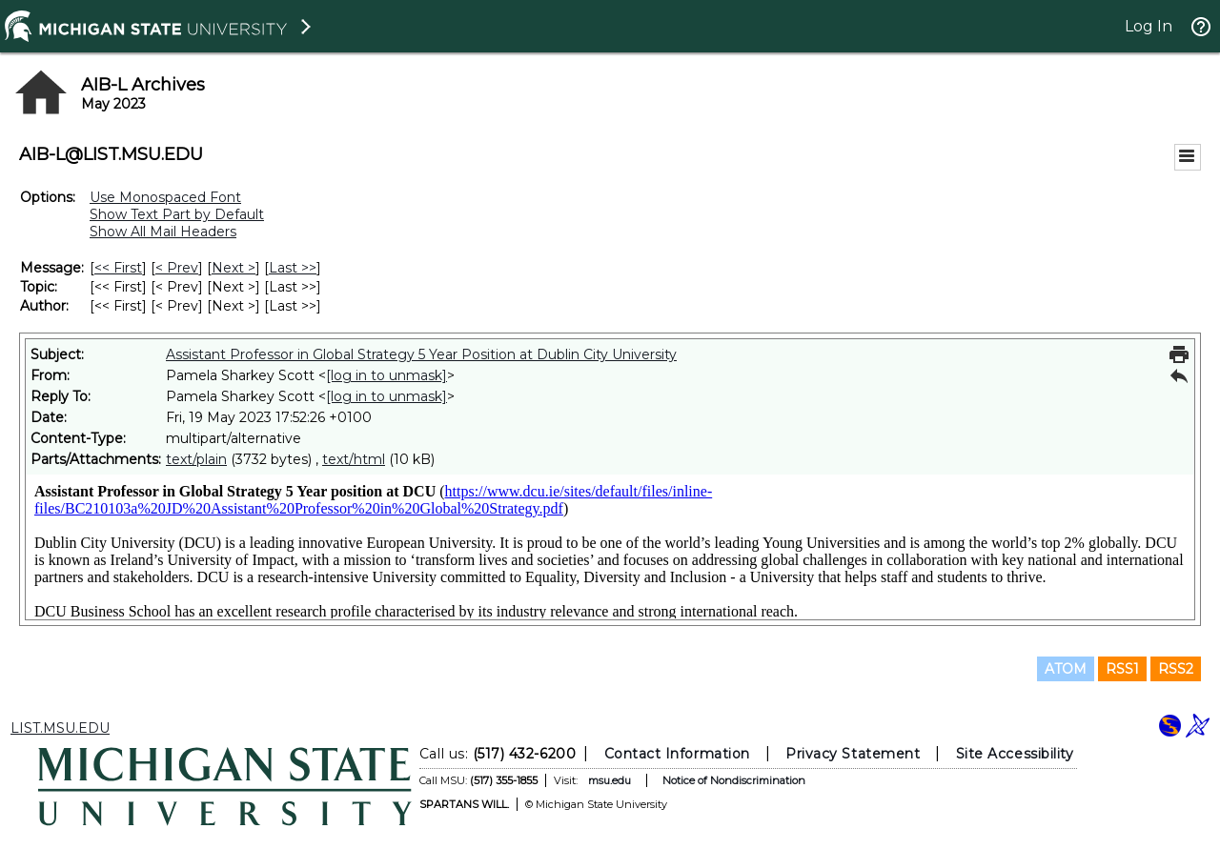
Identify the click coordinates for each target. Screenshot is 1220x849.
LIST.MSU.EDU (60, 728)
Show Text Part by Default (177, 214)
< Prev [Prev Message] (176, 267)
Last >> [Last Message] (292, 267)
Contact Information (677, 753)
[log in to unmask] (386, 375)
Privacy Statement (852, 753)
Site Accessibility (1015, 753)
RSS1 (1122, 668)
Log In (1148, 26)
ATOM (1066, 668)
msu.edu (609, 780)
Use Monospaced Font (165, 197)
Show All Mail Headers (163, 231)
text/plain (196, 459)
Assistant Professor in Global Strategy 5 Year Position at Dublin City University (421, 354)
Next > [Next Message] (233, 267)
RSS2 (1175, 668)
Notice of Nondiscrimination (733, 780)
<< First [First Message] (118, 267)
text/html (353, 459)
